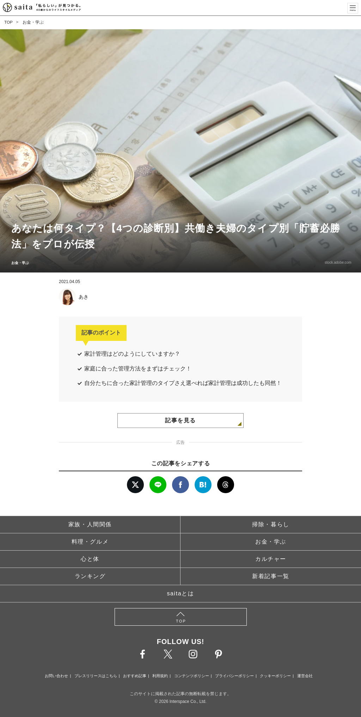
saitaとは (180, 593)
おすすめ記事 (134, 676)
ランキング (90, 576)
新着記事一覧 (270, 576)
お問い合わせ (56, 676)
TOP (8, 22)
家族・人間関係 (90, 524)
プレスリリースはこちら (95, 676)
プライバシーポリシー (234, 676)
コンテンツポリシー (191, 676)
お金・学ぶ (33, 22)
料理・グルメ (90, 542)
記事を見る (180, 420)
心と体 (90, 559)
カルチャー (270, 559)
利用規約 (160, 676)
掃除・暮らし (270, 524)
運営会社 (305, 676)
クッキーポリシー (275, 676)
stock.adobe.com (336, 262)
